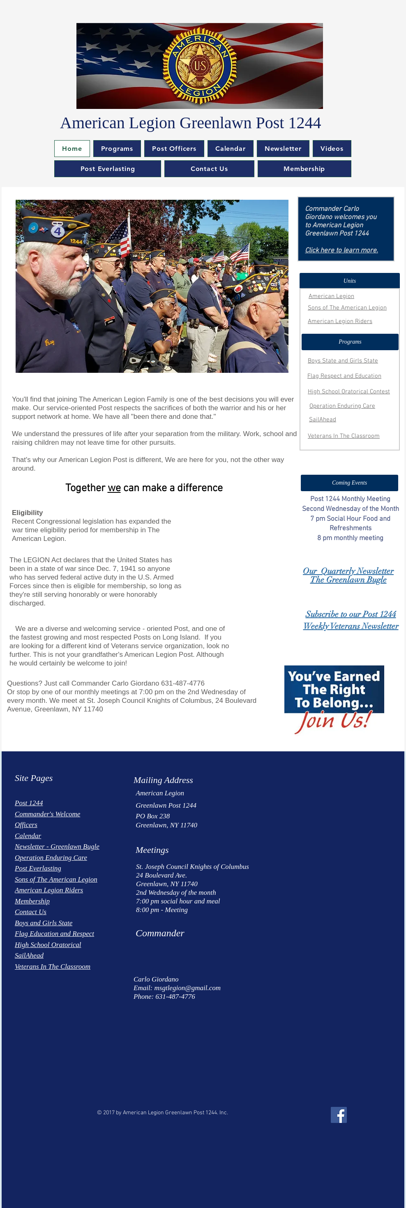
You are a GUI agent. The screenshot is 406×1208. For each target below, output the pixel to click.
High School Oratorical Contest (349, 391)
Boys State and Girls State (343, 361)
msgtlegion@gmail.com (188, 988)
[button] (117, 148)
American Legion (331, 296)
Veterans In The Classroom (344, 436)
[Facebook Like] (39, 1109)
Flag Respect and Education (344, 376)
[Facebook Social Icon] (339, 1115)
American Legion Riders (340, 321)
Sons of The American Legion (347, 308)
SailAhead (322, 419)
